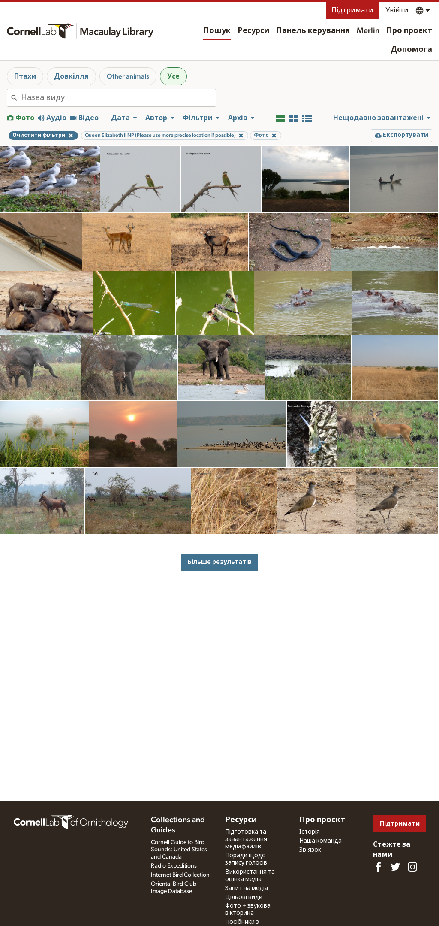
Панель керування (313, 31)
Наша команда (320, 841)
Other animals (128, 76)
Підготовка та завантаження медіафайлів (246, 839)
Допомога (411, 50)
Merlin (368, 31)
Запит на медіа (246, 888)
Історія (309, 832)
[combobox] (118, 97)
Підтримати (352, 10)
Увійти (397, 10)
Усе (173, 76)
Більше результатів (220, 562)
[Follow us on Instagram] (412, 867)
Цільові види (243, 897)
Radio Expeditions (174, 866)
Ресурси (253, 31)
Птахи (25, 76)
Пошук (217, 31)
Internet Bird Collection (180, 875)
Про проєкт (409, 31)
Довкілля (71, 76)
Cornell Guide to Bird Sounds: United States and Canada (179, 849)
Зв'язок (310, 850)
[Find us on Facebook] (378, 867)
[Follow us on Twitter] (395, 867)
